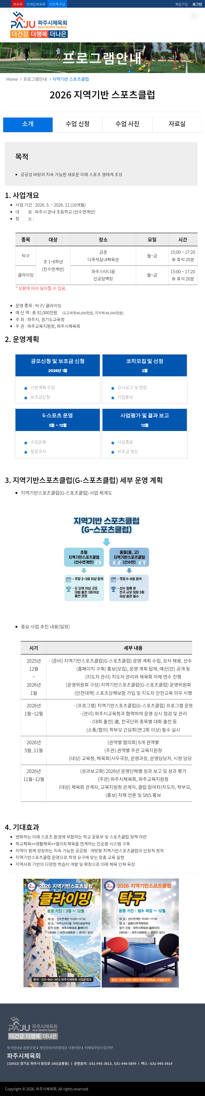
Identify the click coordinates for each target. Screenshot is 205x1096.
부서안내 (13, 1047)
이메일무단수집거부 (98, 1047)
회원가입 (181, 4)
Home (12, 79)
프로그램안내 (35, 79)
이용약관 (74, 1047)
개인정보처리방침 (52, 1047)
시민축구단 (57, 4)
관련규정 (29, 1047)
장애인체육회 (36, 4)
